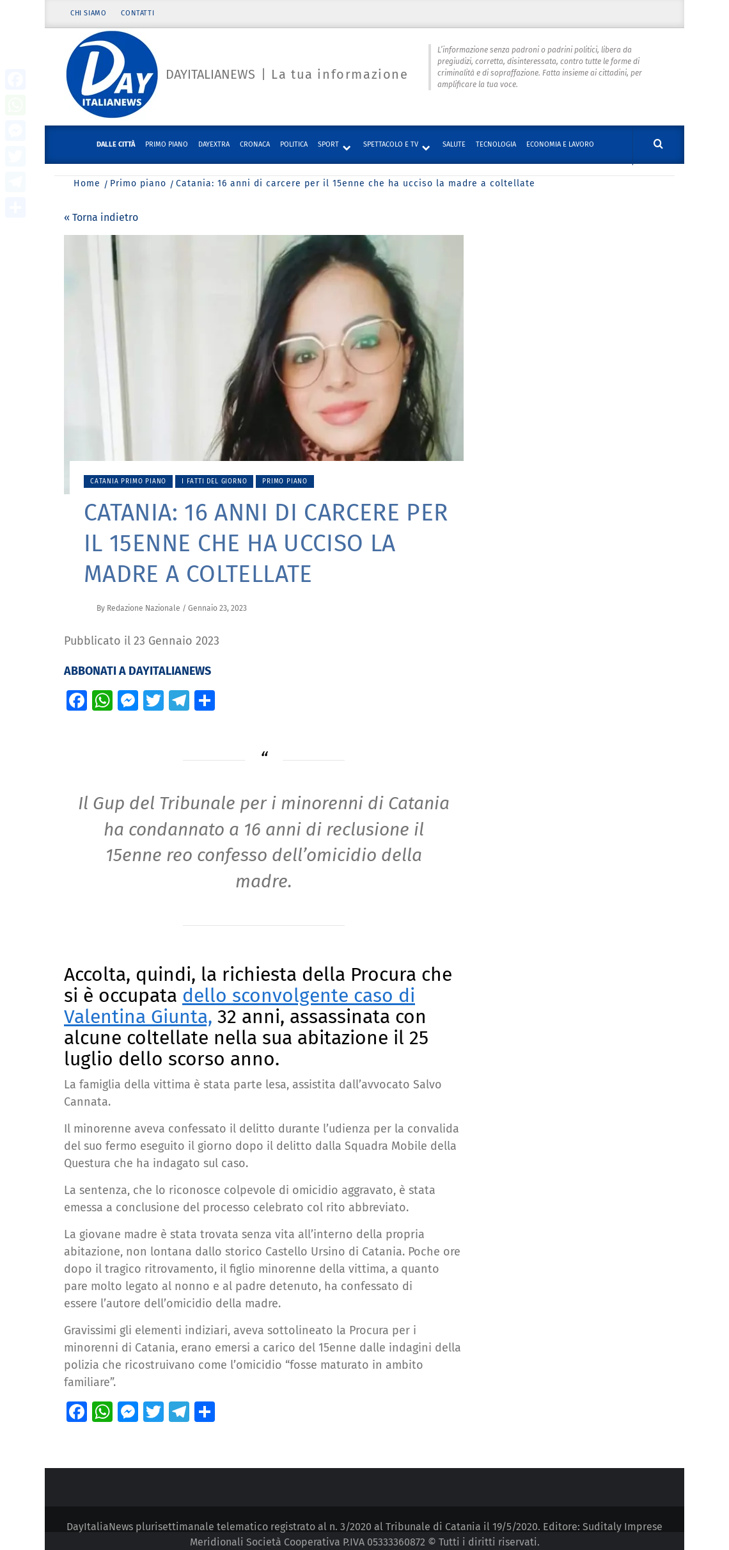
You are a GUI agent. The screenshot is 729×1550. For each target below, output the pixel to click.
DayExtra (214, 144)
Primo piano (166, 144)
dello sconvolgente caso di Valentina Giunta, (239, 1006)
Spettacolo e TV (390, 144)
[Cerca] (658, 144)
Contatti (138, 14)
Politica (294, 144)
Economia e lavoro (560, 144)
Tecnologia (496, 144)
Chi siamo (88, 14)
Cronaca (255, 144)
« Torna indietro (101, 217)
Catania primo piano (128, 481)
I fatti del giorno (214, 481)
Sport (328, 144)
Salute (454, 144)
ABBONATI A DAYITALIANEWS (137, 671)
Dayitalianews (210, 75)
